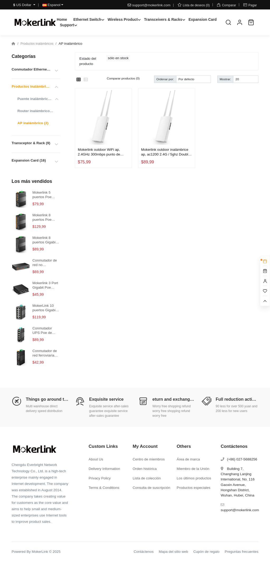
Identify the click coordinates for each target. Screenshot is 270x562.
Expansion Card (203, 19)
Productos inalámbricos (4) (31, 86)
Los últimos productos (194, 478)
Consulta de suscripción (151, 488)
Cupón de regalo (206, 552)
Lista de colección (147, 478)
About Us (96, 459)
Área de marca (188, 459)
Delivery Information (104, 469)
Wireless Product (123, 19)
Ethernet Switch (87, 19)
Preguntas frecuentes (241, 552)
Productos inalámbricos (37, 44)
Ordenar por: (165, 79)
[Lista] (85, 80)
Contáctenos (143, 552)
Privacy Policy (100, 478)
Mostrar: (225, 79)
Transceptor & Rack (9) (31, 143)
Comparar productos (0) (123, 78)
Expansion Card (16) (29, 160)
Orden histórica (145, 469)
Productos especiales (193, 488)
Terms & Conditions (104, 488)
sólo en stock (118, 58)
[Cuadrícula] (78, 80)
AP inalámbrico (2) (33, 123)
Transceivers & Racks (163, 19)
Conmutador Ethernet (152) (31, 69)
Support (67, 25)
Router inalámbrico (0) (35, 111)
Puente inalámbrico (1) (35, 99)
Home (62, 19)
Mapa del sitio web (173, 552)
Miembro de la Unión (193, 469)
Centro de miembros (149, 459)
